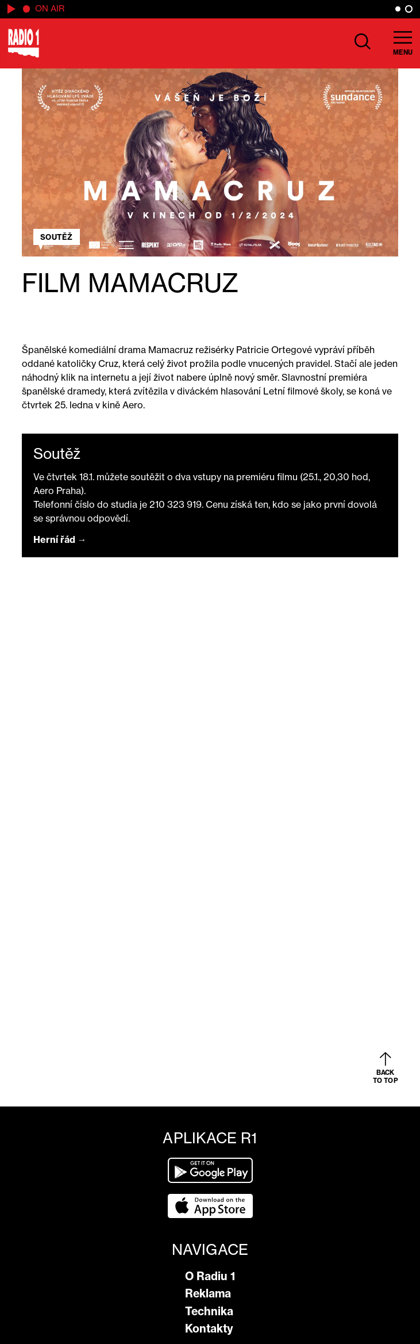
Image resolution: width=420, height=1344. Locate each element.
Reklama (208, 1293)
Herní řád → (60, 539)
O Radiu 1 (210, 1276)
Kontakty (209, 1328)
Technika (209, 1311)
